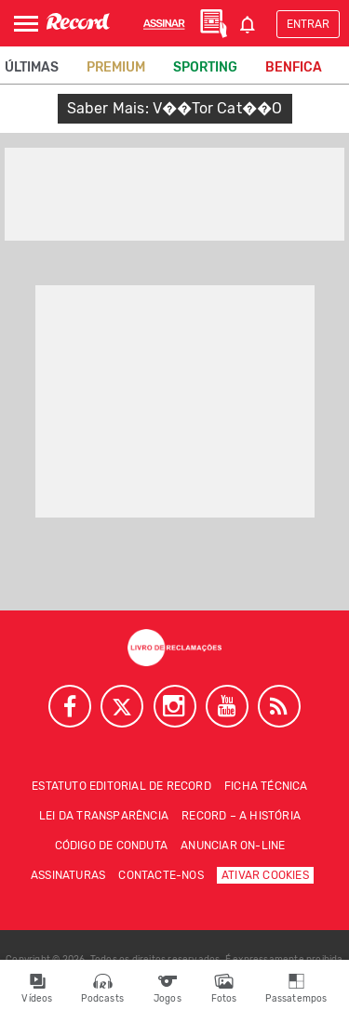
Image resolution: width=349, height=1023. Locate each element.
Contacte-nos (160, 875)
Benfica (293, 67)
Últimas (32, 67)
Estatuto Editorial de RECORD (121, 786)
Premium (116, 67)
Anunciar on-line (233, 845)
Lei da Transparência (103, 815)
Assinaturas (68, 875)
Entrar (308, 24)
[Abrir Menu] (26, 24)
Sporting (205, 67)
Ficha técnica (266, 786)
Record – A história (241, 815)
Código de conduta (111, 845)
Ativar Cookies (265, 875)
